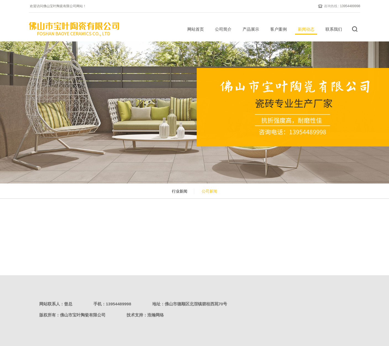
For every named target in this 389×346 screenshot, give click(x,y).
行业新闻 (179, 191)
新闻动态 (304, 29)
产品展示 (249, 29)
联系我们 (332, 29)
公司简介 (221, 29)
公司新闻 (209, 191)
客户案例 (276, 29)
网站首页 (193, 29)
